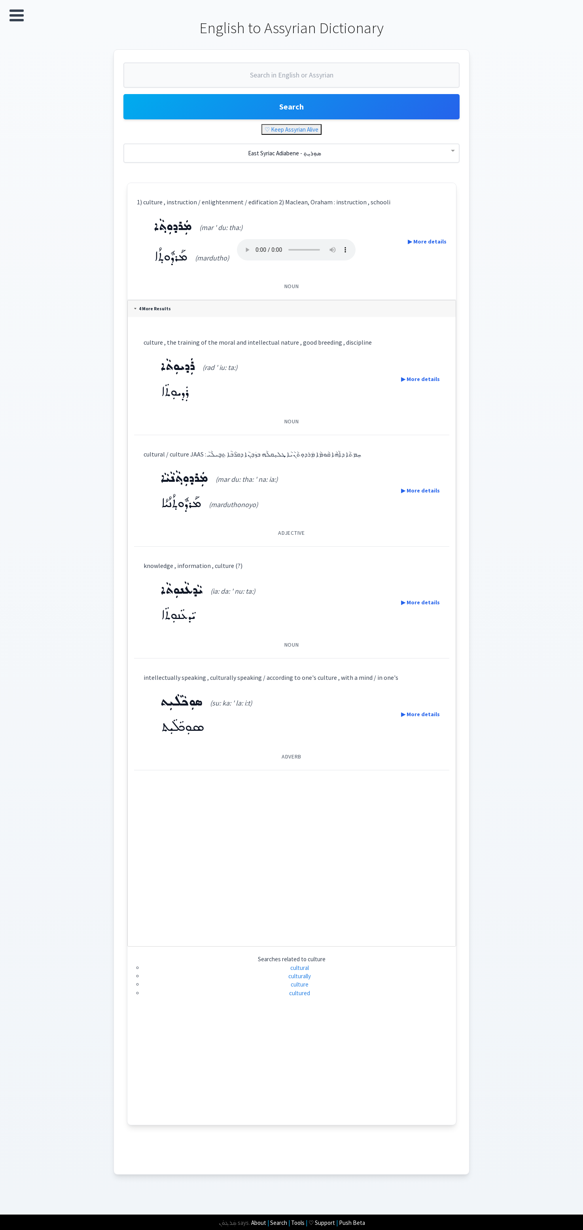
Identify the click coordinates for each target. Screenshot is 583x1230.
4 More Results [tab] (152, 308)
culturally (299, 976)
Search (291, 106)
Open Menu (16, 15)
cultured (299, 993)
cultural (299, 968)
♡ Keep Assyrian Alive (291, 129)
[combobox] (291, 78)
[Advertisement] (291, 855)
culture (300, 984)
